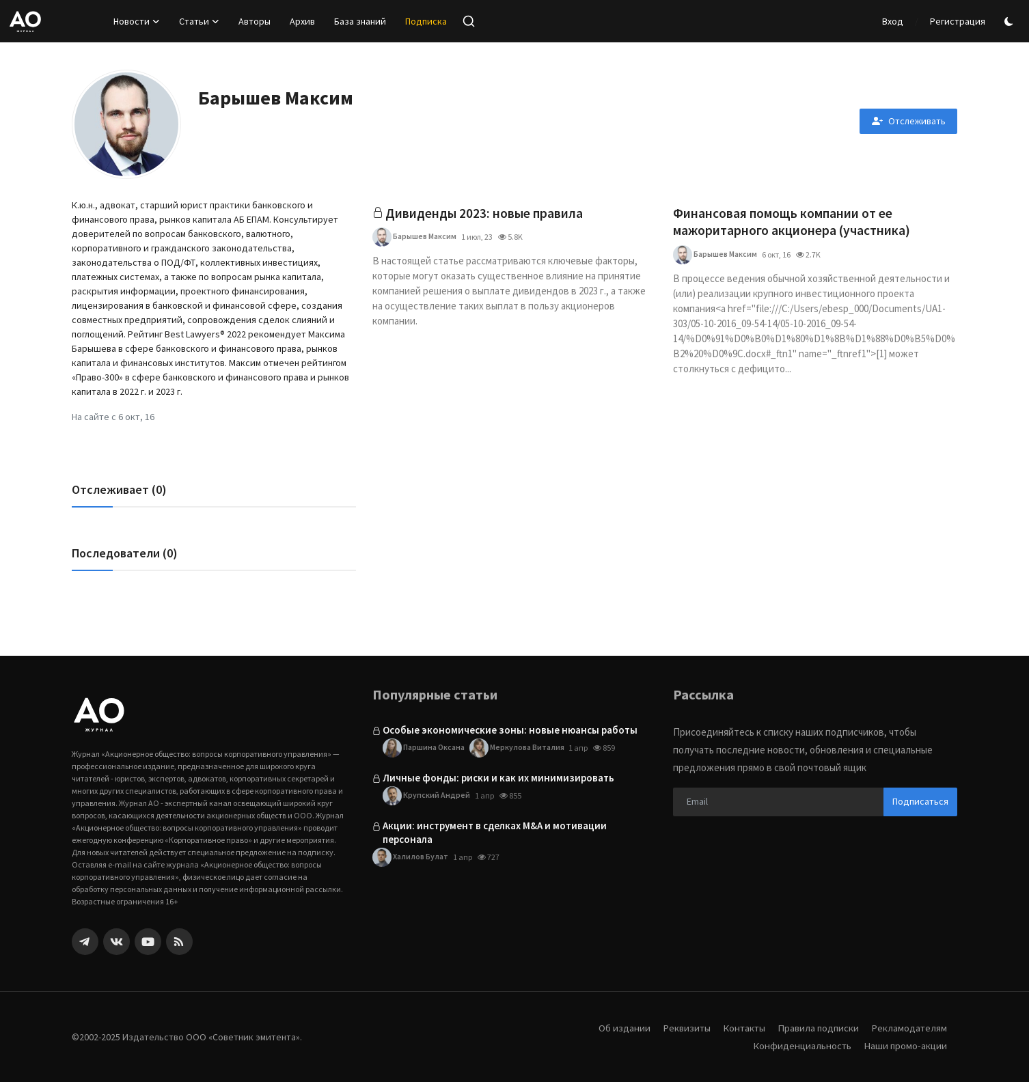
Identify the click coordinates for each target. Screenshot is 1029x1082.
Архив (302, 21)
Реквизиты (681, 1027)
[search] (468, 21)
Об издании (619, 1027)
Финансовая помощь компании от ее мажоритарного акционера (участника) (793, 222)
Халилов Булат (410, 857)
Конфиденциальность (800, 1045)
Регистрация (957, 21)
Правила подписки (816, 1027)
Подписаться (920, 801)
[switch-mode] (1010, 21)
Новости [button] (136, 21)
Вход (892, 21)
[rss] (179, 941)
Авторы (254, 21)
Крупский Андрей (426, 795)
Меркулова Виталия (518, 748)
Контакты (741, 1027)
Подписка (426, 21)
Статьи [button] (199, 21)
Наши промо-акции (904, 1045)
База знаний (360, 21)
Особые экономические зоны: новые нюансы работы (510, 729)
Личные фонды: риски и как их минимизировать (498, 777)
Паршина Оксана (424, 748)
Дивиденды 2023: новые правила (485, 213)
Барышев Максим (414, 237)
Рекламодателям (908, 1027)
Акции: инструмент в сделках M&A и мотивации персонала (495, 832)
